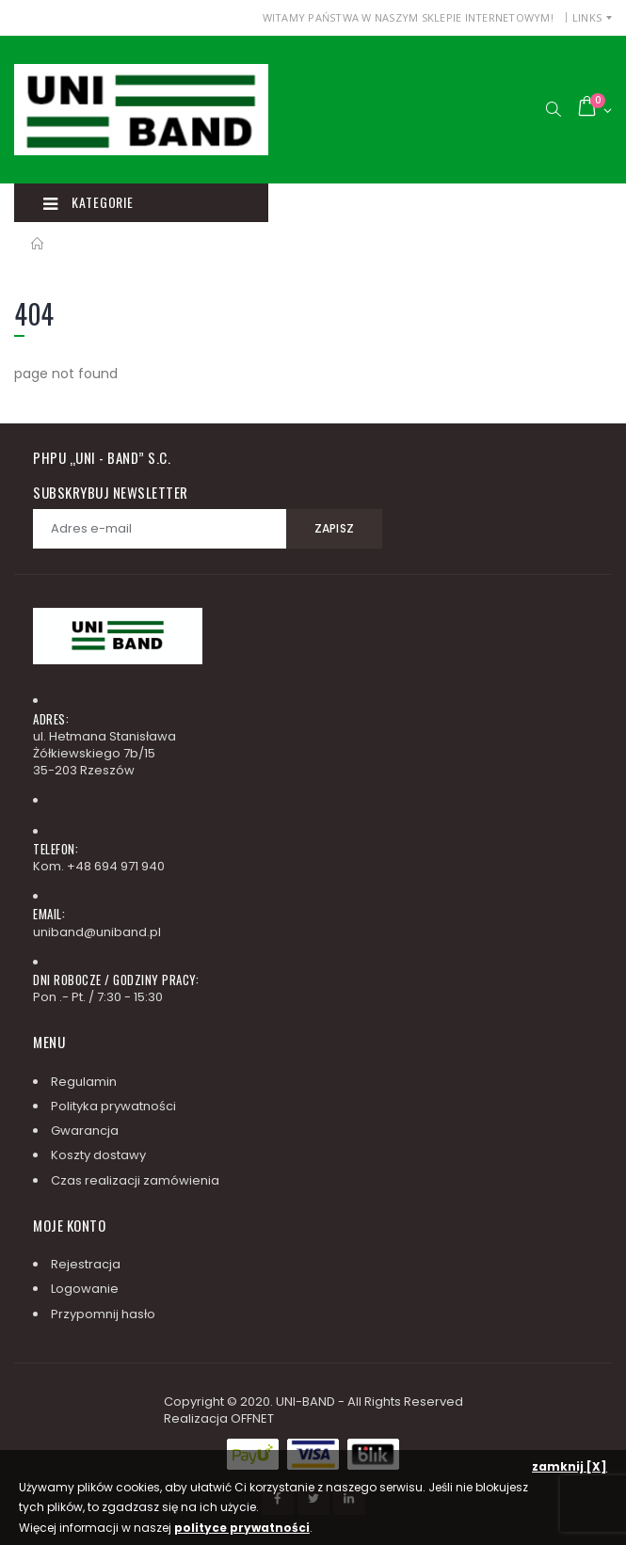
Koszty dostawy (98, 1155)
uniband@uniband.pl (97, 932)
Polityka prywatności (113, 1106)
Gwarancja (85, 1130)
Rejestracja (85, 1264)
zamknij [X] (569, 1466)
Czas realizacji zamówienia (135, 1180)
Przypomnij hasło (103, 1314)
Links (587, 17)
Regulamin (84, 1082)
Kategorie (88, 202)
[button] (553, 109)
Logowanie (85, 1289)
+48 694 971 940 (116, 866)
